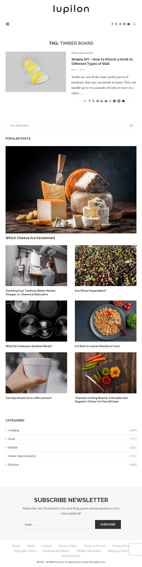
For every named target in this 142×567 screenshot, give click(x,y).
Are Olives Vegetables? (90, 290)
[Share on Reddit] (106, 101)
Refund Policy (71, 555)
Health (72, 447)
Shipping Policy (118, 550)
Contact (46, 545)
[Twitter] (116, 24)
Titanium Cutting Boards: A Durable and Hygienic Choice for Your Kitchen (101, 399)
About (31, 545)
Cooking (72, 430)
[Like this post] (85, 101)
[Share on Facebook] (89, 101)
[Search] (134, 24)
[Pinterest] (125, 24)
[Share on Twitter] (93, 101)
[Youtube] (129, 24)
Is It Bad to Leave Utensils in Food (97, 346)
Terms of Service (95, 545)
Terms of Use (121, 545)
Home (17, 545)
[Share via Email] (123, 101)
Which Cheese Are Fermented (30, 238)
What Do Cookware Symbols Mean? (29, 346)
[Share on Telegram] (114, 101)
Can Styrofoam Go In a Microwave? (28, 397)
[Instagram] (121, 24)
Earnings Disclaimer (56, 550)
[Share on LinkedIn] (102, 101)
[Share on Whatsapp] (110, 101)
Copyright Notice (25, 550)
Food (72, 438)
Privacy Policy (68, 545)
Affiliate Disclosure (88, 550)
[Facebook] (112, 24)
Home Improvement (72, 456)
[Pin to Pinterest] (98, 101)
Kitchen (72, 464)
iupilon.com (99, 561)
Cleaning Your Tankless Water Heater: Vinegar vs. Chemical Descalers (31, 292)
